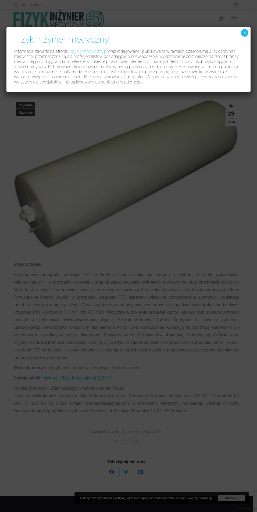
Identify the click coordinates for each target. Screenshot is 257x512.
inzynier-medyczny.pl (88, 51)
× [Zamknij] (244, 33)
